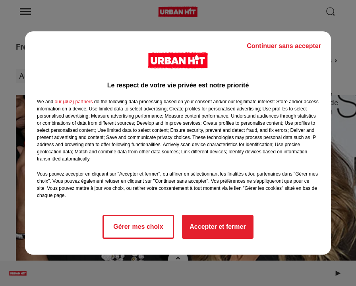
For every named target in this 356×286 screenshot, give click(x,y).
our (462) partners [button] (73, 101)
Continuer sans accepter (284, 46)
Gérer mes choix (138, 226)
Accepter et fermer (218, 226)
